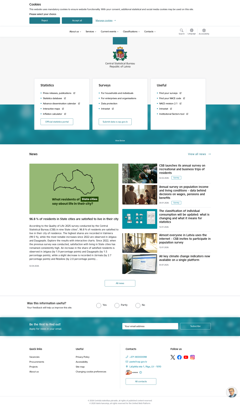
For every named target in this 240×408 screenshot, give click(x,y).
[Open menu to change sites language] (191, 32)
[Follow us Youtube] (186, 357)
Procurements (36, 361)
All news (120, 283)
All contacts (141, 381)
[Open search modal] (181, 32)
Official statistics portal (57, 121)
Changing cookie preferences (91, 371)
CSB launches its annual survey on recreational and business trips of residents (182, 169)
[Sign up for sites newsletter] (195, 326)
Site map (80, 366)
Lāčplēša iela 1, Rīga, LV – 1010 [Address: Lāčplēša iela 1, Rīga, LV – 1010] (145, 366)
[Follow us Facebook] (179, 357)
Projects (33, 366)
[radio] (101, 305)
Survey (176, 177)
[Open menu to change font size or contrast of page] (204, 32)
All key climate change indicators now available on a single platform (184, 258)
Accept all (77, 20)
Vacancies (34, 356)
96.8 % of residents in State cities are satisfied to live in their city (73, 219)
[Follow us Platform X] (173, 357)
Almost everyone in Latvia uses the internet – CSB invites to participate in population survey (185, 238)
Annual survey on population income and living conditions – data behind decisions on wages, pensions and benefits (183, 192)
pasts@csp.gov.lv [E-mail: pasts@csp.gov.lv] (138, 361)
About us (34, 371)
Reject (44, 20)
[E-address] (132, 372)
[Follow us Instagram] (192, 357)
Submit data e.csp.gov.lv (115, 121)
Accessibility (82, 361)
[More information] (140, 372)
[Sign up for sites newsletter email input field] (150, 326)
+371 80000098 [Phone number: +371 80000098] (138, 356)
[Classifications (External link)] (130, 31)
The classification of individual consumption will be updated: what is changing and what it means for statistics (184, 216)
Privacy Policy (82, 356)
